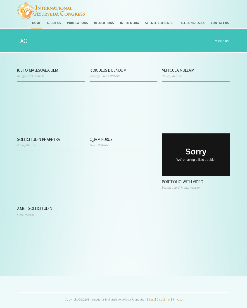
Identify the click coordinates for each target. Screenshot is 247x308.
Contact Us (220, 23)
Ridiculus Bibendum (108, 70)
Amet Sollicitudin (34, 208)
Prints (105, 76)
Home (36, 23)
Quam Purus (101, 139)
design (21, 76)
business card (171, 187)
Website (39, 76)
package (95, 76)
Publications (77, 23)
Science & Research (159, 23)
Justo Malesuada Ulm (37, 70)
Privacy (177, 299)
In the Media (129, 23)
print (30, 76)
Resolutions (104, 23)
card (20, 214)
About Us (54, 23)
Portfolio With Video (182, 181)
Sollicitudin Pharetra (38, 139)
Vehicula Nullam (178, 70)
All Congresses (192, 23)
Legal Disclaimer (159, 299)
